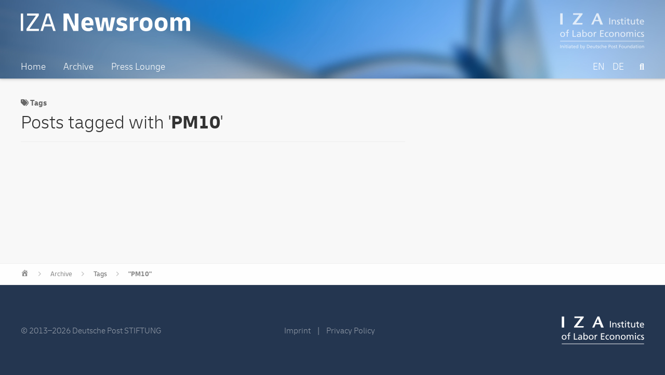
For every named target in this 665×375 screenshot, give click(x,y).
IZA (603, 330)
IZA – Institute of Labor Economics (602, 31)
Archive (61, 274)
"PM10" (140, 274)
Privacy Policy (350, 331)
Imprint (297, 331)
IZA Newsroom (105, 22)
